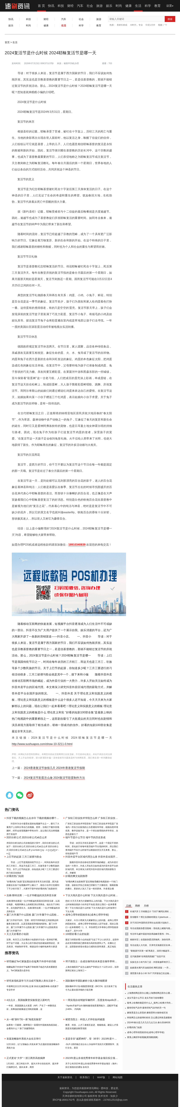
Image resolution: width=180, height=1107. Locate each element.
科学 (148, 6)
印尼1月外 (150, 25)
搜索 (170, 19)
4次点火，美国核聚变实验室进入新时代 (28, 1000)
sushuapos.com (84, 1092)
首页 (7, 42)
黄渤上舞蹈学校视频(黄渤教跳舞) (142, 1037)
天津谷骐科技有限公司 (74, 1096)
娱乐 (109, 6)
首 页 (41, 6)
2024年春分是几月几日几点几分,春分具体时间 (148, 1022)
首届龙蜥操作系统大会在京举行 (24, 1038)
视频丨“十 (162, 25)
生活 (138, 6)
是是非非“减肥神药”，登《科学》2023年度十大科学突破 (92, 1038)
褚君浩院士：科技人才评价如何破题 (85, 1019)
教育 (157, 6)
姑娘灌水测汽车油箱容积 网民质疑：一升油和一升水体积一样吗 (151, 967)
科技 (61, 6)
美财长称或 (122, 25)
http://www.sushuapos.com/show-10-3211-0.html (42, 744)
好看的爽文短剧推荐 (76, 876)
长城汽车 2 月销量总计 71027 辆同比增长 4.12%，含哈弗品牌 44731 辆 (151, 911)
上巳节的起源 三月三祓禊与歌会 (24, 856)
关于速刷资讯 (64, 1077)
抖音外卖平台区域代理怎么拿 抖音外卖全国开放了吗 (92, 856)
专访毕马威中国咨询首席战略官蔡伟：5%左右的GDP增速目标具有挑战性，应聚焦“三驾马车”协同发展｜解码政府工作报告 (151, 934)
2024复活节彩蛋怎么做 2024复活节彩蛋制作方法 (54, 777)
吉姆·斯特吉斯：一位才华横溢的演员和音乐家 (31, 895)
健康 (128, 6)
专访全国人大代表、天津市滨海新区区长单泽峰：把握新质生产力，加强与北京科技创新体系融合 (151, 945)
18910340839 (77, 544)
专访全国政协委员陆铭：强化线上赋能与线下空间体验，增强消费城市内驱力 (151, 928)
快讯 (51, 6)
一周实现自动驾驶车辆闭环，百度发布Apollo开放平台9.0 (92, 1000)
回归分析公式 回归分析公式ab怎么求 (27, 837)
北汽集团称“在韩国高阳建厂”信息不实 (147, 956)
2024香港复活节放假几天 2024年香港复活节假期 (54, 767)
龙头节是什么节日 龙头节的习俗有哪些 (145, 998)
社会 (90, 6)
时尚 (119, 6)
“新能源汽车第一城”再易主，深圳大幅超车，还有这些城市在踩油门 (151, 951)
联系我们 (85, 1077)
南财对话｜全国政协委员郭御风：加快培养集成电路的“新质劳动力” (151, 939)
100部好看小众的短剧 (77, 934)
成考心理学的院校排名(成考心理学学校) (87, 914)
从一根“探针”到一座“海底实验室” (24, 1019)
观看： (107, 63)
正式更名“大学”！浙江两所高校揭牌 (26, 1058)
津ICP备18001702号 (63, 1099)
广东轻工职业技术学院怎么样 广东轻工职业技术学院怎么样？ (92, 818)
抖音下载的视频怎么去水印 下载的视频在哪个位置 (33, 818)
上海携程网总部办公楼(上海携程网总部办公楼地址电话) (150, 993)
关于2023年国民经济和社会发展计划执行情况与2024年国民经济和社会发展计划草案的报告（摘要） (151, 923)
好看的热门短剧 (15, 876)
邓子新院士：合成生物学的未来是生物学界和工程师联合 (92, 961)
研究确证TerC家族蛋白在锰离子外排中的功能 (31, 961)
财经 (70, 6)
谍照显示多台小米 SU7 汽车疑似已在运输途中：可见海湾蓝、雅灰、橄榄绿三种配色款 (151, 973)
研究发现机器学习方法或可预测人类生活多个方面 (33, 980)
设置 (169, 5)
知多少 (114, 1096)
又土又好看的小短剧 (18, 934)
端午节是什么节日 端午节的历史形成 (85, 837)
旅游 (99, 6)
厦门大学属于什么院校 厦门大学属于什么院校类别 (33, 914)
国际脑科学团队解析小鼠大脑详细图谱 (86, 980)
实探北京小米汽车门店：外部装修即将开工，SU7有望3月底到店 (151, 962)
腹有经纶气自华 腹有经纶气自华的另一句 (146, 1008)
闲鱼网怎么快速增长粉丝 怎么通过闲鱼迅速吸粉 (149, 1017)
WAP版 (101, 1077)
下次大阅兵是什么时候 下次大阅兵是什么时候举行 (92, 895)
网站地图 (118, 1077)
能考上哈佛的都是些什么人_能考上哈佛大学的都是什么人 (150, 1003)
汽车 (80, 6)
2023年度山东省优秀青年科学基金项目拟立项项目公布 (92, 1058)
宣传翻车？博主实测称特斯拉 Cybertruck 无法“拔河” (151, 917)
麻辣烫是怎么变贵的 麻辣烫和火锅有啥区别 (147, 1012)
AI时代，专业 (136, 25)
